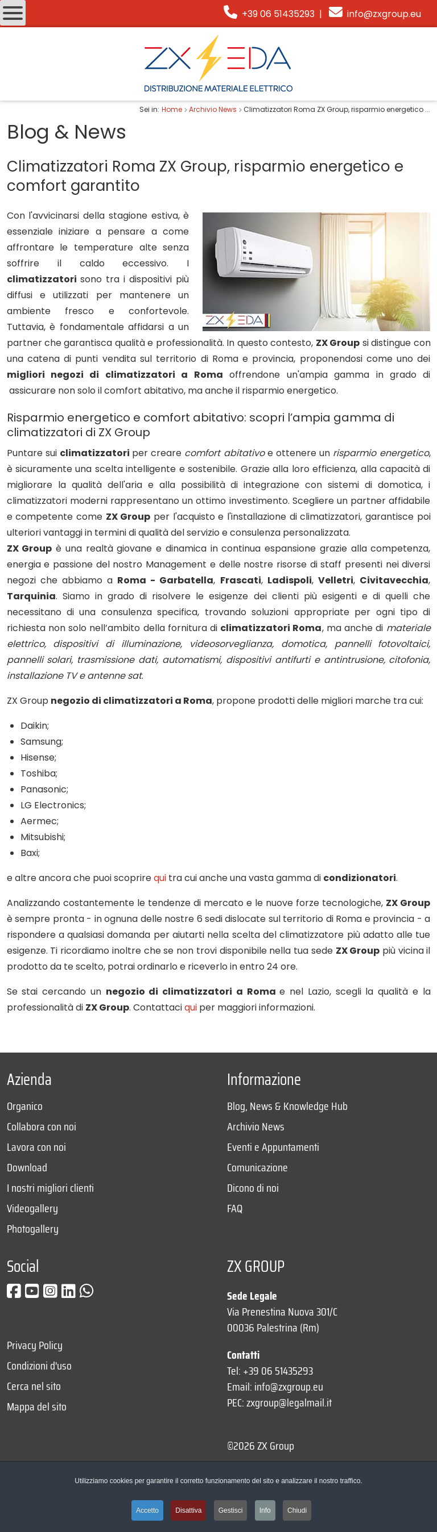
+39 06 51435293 (269, 13)
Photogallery (33, 1229)
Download (27, 1167)
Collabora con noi (41, 1126)
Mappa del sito (37, 1406)
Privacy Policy (35, 1345)
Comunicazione (257, 1167)
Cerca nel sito (34, 1386)
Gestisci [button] (230, 1510)
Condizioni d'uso (39, 1365)
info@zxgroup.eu (384, 13)
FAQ (234, 1208)
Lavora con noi (36, 1147)
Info (265, 1510)
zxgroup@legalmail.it (289, 1402)
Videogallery (32, 1208)
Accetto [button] (147, 1510)
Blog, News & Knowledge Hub (287, 1106)
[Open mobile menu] (13, 13)
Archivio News (256, 1126)
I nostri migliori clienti (50, 1188)
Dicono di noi (253, 1188)
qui (160, 877)
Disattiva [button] (188, 1510)
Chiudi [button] (297, 1510)
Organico (25, 1106)
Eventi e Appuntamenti (273, 1147)
